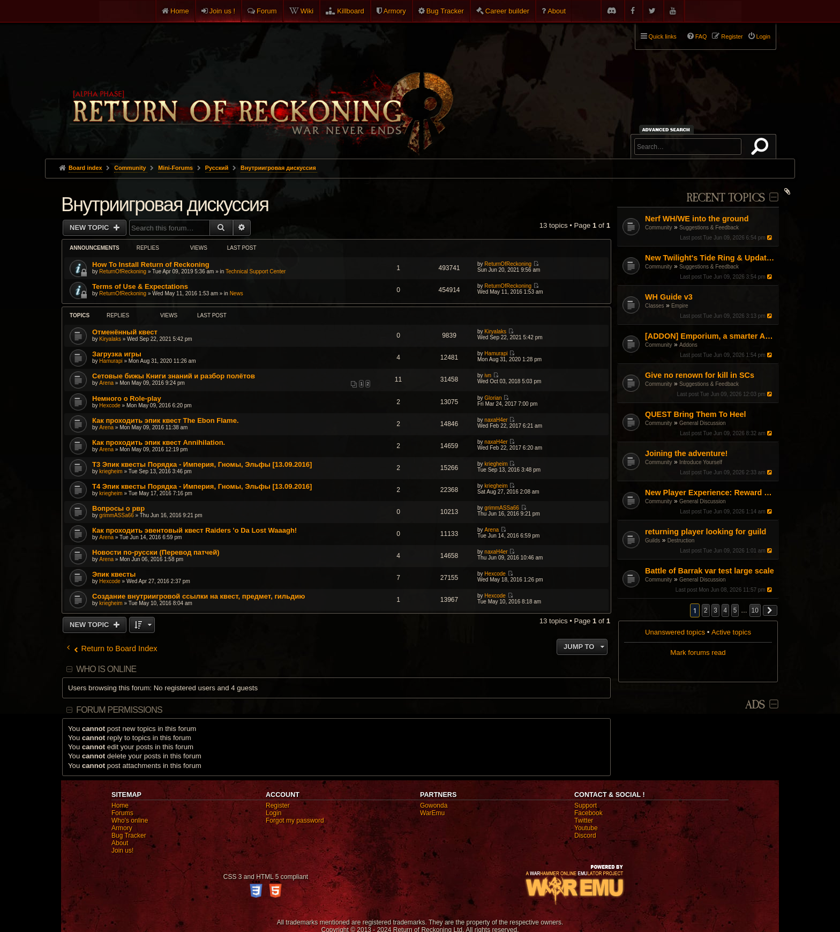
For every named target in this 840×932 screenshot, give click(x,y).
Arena (106, 383)
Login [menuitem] (763, 36)
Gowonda (433, 805)
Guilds (652, 540)
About (557, 11)
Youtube (586, 828)
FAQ (701, 36)
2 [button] (706, 610)
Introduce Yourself (700, 462)
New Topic (90, 227)
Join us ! (222, 11)
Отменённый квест (125, 332)
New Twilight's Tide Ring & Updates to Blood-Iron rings (710, 257)
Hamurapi (110, 361)
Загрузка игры (116, 354)
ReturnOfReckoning (122, 271)
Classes (654, 306)
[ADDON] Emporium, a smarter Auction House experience (710, 336)
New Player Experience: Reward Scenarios (710, 492)
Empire (679, 306)
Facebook (588, 813)
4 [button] (726, 610)
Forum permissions (119, 709)
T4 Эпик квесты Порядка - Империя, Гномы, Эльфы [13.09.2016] (202, 486)
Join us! (122, 850)
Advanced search (667, 129)
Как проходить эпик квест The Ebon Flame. (165, 420)
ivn (487, 375)
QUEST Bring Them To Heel (695, 414)
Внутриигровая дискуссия (164, 204)
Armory (395, 11)
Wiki (307, 11)
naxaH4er (495, 420)
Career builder (507, 11)
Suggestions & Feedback (709, 227)
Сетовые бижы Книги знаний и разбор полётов (173, 376)
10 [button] (755, 610)
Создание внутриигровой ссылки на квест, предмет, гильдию (198, 596)
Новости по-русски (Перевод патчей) (156, 552)
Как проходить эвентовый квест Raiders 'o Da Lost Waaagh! (194, 530)
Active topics (731, 632)
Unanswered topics (675, 632)
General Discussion (702, 423)
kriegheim (110, 471)
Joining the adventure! (686, 453)
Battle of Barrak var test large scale (709, 570)
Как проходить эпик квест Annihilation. (158, 442)
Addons (688, 345)
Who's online (129, 820)
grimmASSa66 (116, 515)
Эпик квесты (114, 574)
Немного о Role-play (126, 398)
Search (761, 148)
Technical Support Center (256, 271)
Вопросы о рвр (118, 508)
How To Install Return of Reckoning (150, 264)
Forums (122, 813)
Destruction (681, 540)
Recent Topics (725, 198)
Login (273, 813)
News (236, 293)
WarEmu (432, 813)
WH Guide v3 (669, 297)
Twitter (583, 820)
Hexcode (109, 405)
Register (278, 805)
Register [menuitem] (731, 36)
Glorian (492, 398)
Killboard (350, 11)
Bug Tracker (445, 11)
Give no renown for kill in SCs (699, 375)
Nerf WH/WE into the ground (696, 218)
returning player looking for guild (705, 531)
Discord (585, 835)
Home (179, 11)
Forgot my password (295, 820)
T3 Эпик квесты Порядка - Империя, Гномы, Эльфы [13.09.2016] (202, 464)
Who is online (106, 669)
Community (658, 227)
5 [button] (735, 610)
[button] (770, 610)
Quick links (663, 36)
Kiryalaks (110, 339)
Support (585, 805)
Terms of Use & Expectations (140, 286)
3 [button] (715, 610)
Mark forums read (697, 652)
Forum (267, 11)
